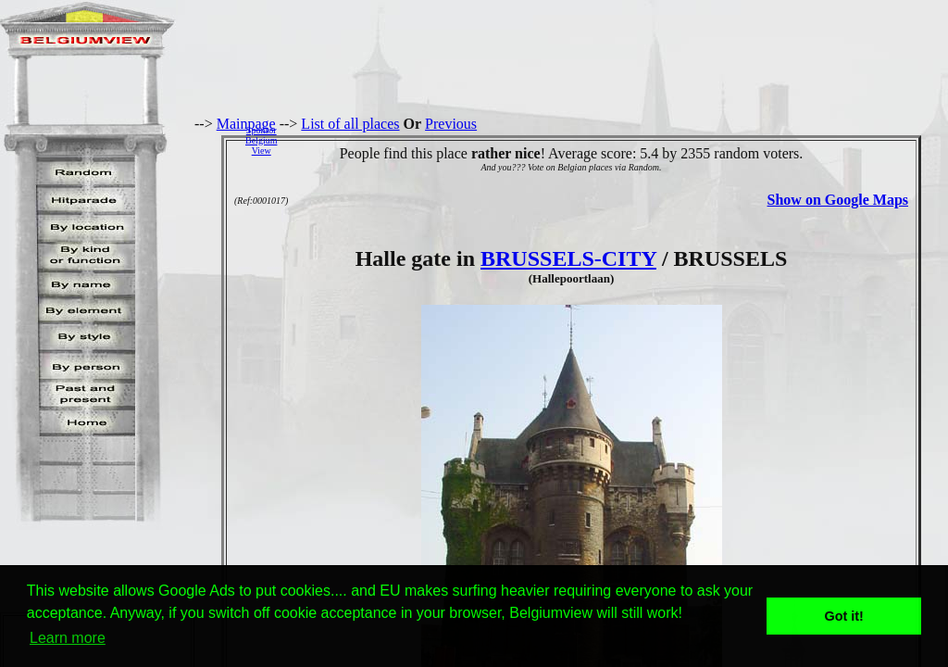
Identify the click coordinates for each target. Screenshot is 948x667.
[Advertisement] (617, 140)
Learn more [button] (68, 638)
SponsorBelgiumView (261, 140)
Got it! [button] (844, 616)
